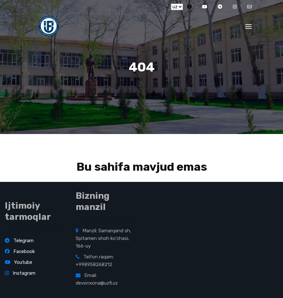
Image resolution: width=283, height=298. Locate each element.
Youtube (18, 262)
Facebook (20, 251)
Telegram (19, 240)
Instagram (20, 273)
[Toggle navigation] (248, 26)
